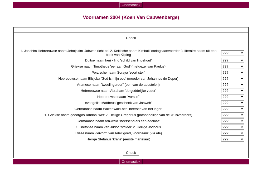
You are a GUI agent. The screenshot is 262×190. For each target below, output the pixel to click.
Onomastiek (131, 5)
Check (131, 38)
